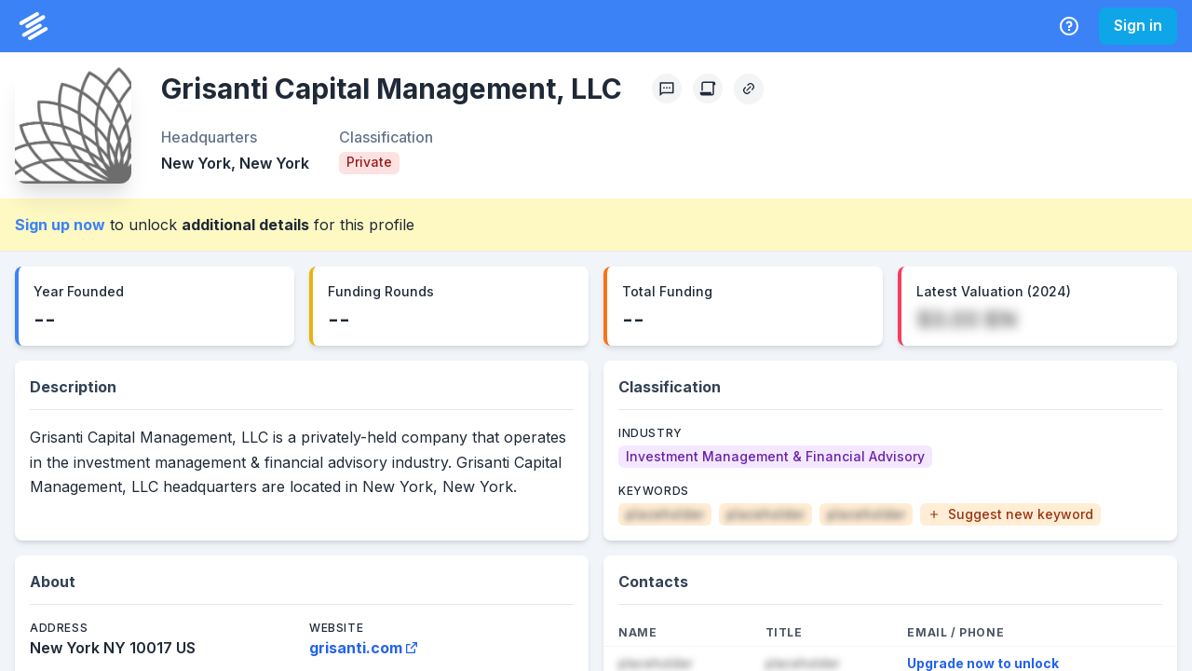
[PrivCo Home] (33, 26)
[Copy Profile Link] (749, 88)
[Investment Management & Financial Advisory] (775, 456)
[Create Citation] (708, 88)
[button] (1010, 514)
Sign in (1138, 25)
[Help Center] (1069, 26)
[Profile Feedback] (667, 88)
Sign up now (60, 224)
